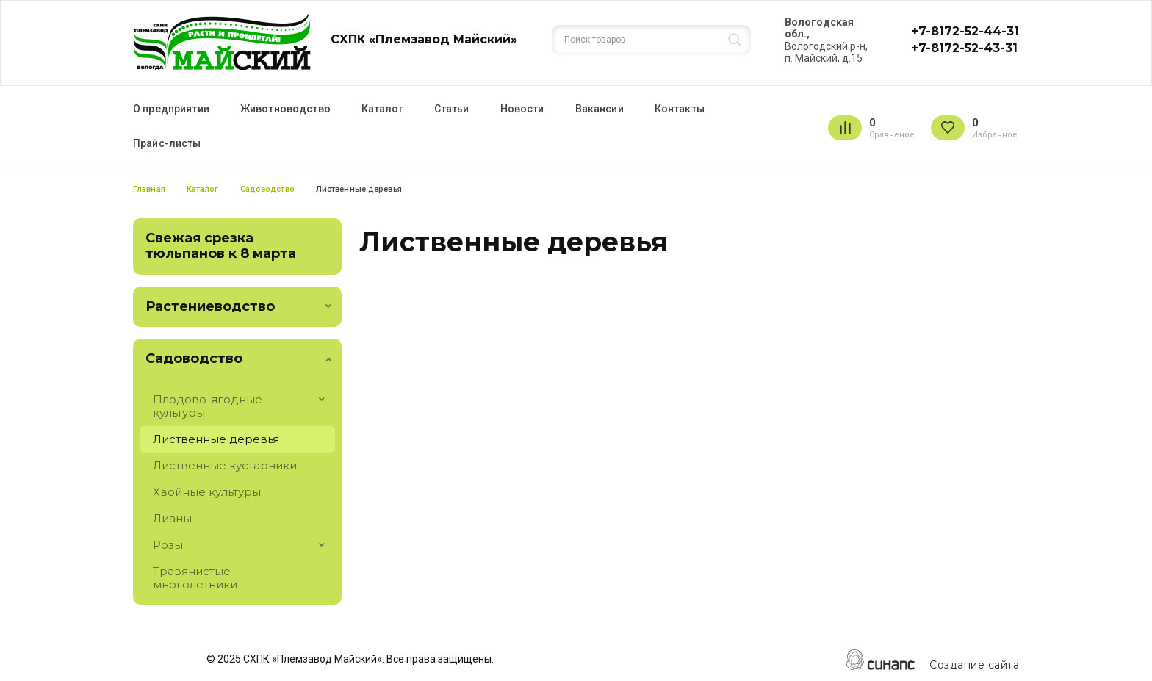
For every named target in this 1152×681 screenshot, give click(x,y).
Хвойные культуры (207, 492)
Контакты (680, 109)
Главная (149, 189)
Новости (522, 109)
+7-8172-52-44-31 (965, 31)
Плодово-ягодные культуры (207, 405)
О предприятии (171, 109)
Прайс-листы (167, 143)
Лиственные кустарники (225, 465)
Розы (168, 545)
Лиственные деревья (216, 439)
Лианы (172, 518)
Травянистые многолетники (195, 577)
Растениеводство (210, 306)
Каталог (382, 109)
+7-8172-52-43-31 (964, 48)
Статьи (451, 109)
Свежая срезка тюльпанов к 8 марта (220, 246)
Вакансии (599, 109)
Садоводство (267, 189)
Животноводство (285, 109)
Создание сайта (974, 665)
